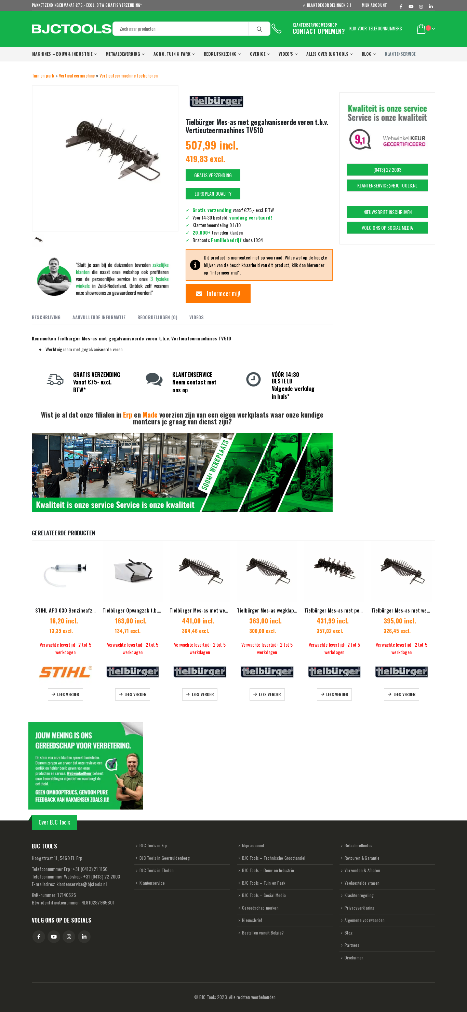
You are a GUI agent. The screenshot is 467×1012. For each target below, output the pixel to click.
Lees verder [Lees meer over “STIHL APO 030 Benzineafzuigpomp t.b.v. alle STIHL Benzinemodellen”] (68, 694)
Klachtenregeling (359, 895)
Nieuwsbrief (252, 920)
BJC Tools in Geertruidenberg (164, 858)
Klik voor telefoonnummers (375, 28)
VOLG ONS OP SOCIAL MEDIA (387, 227)
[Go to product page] (65, 571)
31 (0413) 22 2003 (101, 876)
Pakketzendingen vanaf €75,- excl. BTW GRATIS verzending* (87, 5)
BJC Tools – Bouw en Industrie (268, 870)
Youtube (54, 936)
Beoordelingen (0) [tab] (157, 317)
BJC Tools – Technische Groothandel (273, 858)
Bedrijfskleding (220, 54)
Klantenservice (152, 883)
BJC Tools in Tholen (156, 870)
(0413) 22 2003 (387, 169)
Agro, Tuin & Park (172, 54)
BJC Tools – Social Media (264, 895)
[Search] (259, 29)
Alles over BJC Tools (327, 54)
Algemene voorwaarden (365, 920)
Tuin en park (43, 75)
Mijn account (374, 5)
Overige (257, 54)
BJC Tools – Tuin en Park (263, 883)
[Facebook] (401, 6)
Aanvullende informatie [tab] (98, 317)
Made (150, 414)
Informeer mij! (218, 293)
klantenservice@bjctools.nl (81, 883)
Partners (352, 945)
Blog (367, 54)
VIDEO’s (286, 54)
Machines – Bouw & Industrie (62, 54)
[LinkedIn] (430, 6)
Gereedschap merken (260, 908)
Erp (127, 414)
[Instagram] (421, 6)
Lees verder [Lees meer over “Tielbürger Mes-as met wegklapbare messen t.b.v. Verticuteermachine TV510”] (404, 694)
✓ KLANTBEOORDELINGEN (329, 5)
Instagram (69, 936)
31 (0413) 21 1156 (90, 868)
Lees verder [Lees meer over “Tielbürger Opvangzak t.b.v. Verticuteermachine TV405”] (135, 694)
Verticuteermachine (77, 75)
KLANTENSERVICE (400, 54)
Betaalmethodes (358, 845)
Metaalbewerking (123, 54)
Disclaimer (354, 957)
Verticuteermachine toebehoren (128, 75)
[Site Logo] (71, 29)
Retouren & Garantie (362, 858)
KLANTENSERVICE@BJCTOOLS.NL (387, 185)
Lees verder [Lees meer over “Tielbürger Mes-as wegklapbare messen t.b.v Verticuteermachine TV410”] (270, 694)
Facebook (38, 936)
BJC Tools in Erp (153, 845)
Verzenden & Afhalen (362, 870)
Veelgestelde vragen (362, 883)
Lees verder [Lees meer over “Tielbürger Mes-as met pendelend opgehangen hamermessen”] (337, 694)
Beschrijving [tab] (46, 317)
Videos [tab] (196, 317)
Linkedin (84, 936)
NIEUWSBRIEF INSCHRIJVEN (387, 211)
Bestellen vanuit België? (263, 933)
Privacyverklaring (359, 908)
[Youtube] (411, 6)
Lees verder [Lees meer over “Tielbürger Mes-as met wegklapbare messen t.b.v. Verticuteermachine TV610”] (203, 694)
